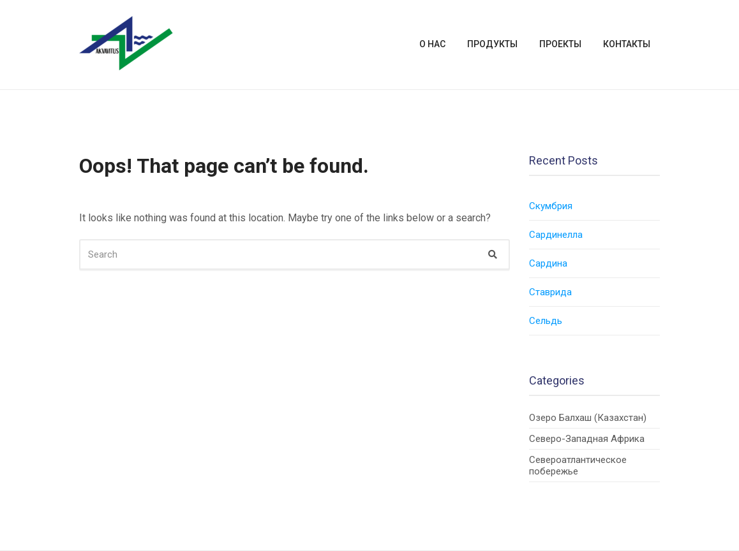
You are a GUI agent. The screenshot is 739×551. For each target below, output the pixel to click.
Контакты (626, 44)
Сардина (548, 263)
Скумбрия (550, 206)
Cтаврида (550, 292)
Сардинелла (556, 234)
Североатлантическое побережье (578, 465)
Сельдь (545, 321)
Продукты (492, 44)
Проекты (560, 44)
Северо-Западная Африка (587, 438)
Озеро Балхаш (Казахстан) (587, 417)
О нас (432, 44)
